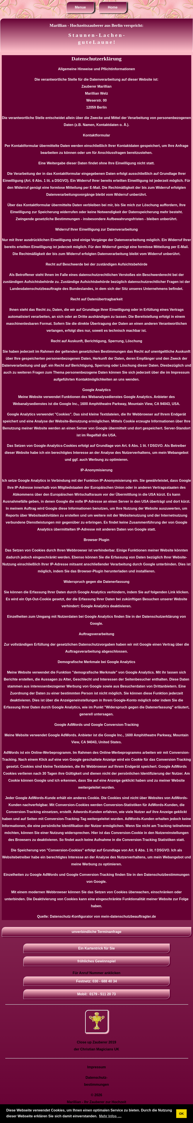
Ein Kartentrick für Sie (96, 948)
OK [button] (181, 1113)
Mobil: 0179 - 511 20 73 (96, 994)
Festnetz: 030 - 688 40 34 (96, 981)
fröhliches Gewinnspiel (96, 961)
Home (112, 7)
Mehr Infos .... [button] (110, 1116)
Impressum (96, 1067)
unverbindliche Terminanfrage (96, 932)
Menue (80, 7)
